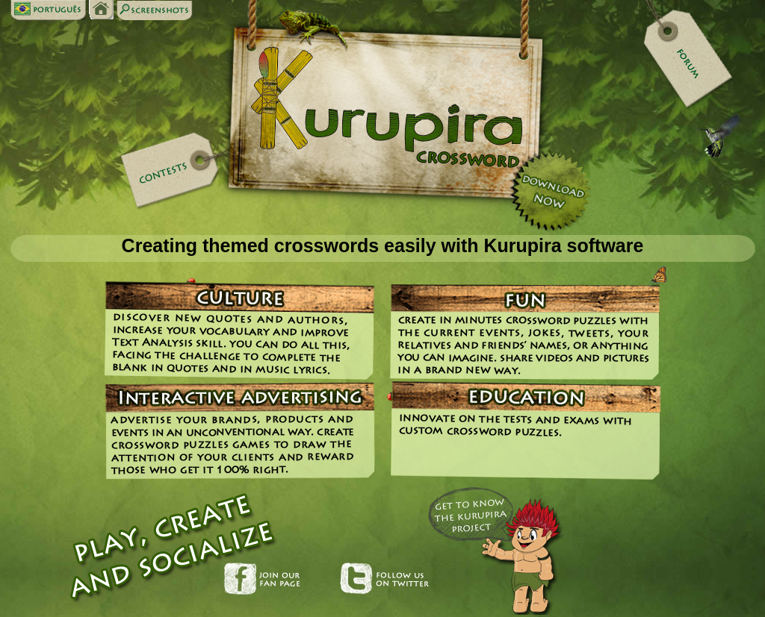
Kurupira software (563, 245)
